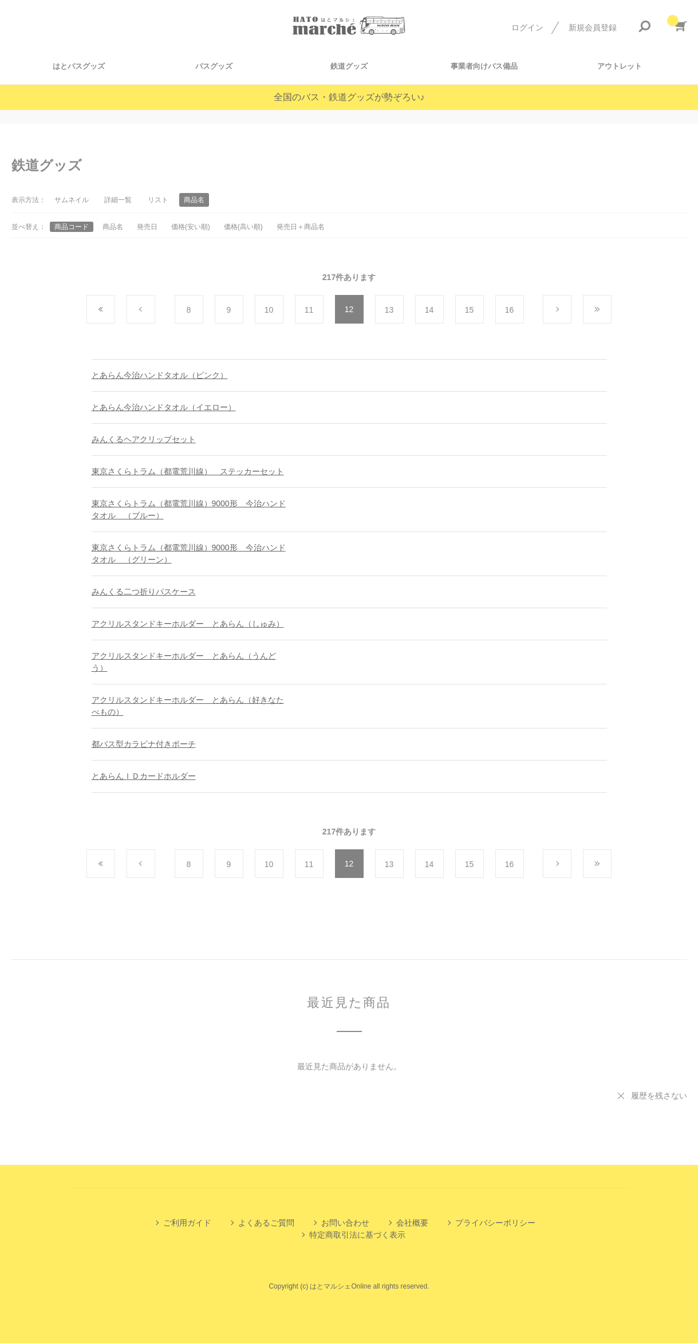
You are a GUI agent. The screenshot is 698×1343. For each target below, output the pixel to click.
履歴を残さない (659, 1095)
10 (269, 309)
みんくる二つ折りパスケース (144, 591)
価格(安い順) (190, 227)
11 (309, 309)
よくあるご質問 (266, 1222)
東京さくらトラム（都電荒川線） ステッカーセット (188, 471)
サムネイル (71, 200)
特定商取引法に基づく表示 (357, 1234)
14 (429, 309)
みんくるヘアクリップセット (144, 439)
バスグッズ (213, 66)
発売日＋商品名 (301, 227)
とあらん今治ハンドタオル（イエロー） (164, 407)
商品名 (112, 227)
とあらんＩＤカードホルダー (144, 776)
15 (469, 309)
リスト (158, 200)
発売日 (147, 227)
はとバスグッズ (79, 66)
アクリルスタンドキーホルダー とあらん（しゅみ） (188, 623)
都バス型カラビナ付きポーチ (144, 744)
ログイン (527, 27)
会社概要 (412, 1222)
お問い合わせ (345, 1222)
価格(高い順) (243, 227)
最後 (611, 309)
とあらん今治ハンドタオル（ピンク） (160, 375)
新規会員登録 (593, 27)
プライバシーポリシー (495, 1222)
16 (509, 309)
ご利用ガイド (187, 1222)
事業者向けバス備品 (484, 66)
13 (389, 309)
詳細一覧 (118, 200)
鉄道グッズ (349, 66)
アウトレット (619, 66)
